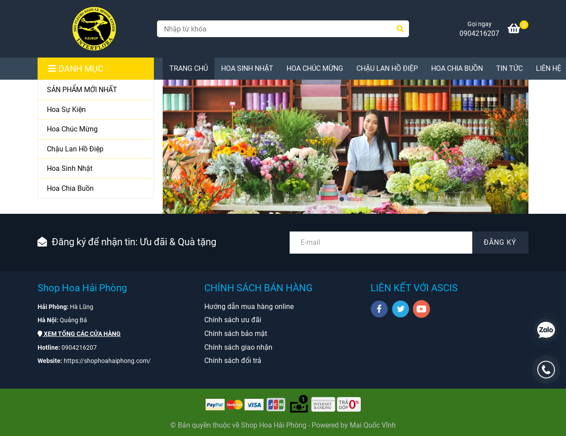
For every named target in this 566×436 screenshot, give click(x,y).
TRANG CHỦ (188, 68)
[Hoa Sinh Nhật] (95, 169)
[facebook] (379, 309)
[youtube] (421, 309)
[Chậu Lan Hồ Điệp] (95, 149)
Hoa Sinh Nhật (247, 68)
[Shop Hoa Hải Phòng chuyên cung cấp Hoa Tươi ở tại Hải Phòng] (94, 29)
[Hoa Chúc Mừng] (95, 129)
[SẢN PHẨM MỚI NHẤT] (95, 90)
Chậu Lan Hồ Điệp (387, 68)
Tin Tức (509, 68)
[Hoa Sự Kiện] (95, 110)
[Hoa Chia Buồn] (95, 188)
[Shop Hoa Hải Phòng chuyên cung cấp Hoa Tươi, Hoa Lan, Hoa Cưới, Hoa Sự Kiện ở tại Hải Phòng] (518, 30)
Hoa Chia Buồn (457, 68)
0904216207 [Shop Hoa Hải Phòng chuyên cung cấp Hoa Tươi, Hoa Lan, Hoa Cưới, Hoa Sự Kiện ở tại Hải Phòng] (479, 33)
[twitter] (400, 309)
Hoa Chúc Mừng (315, 68)
